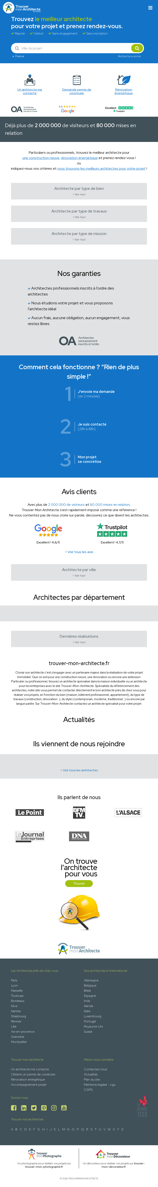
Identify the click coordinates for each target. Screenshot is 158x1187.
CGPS (88, 1090)
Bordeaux (17, 1001)
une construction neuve (40, 158)
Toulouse (17, 996)
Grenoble (17, 1037)
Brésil (87, 991)
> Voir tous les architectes (79, 770)
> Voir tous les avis (79, 552)
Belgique (90, 985)
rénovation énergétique (79, 158)
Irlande (88, 1006)
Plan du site (92, 1079)
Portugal (90, 1021)
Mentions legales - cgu (99, 1085)
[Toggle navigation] (150, 7)
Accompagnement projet (28, 1085)
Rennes (16, 1021)
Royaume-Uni (93, 1026)
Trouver (79, 883)
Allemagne (91, 980)
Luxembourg (92, 1016)
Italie (87, 1011)
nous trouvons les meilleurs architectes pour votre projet (101, 168)
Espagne (90, 996)
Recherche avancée (129, 56)
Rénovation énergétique (28, 1079)
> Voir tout (79, 194)
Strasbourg (18, 1016)
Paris (14, 980)
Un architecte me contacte (30, 1069)
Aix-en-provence (22, 1032)
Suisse (88, 1032)
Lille (13, 1026)
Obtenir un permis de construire (33, 1074)
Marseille (17, 991)
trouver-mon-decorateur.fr (123, 1165)
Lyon (14, 985)
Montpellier (19, 1042)
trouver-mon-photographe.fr (44, 1166)
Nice (14, 1006)
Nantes (16, 1011)
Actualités (91, 1074)
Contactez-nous (95, 1069)
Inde (87, 1001)
